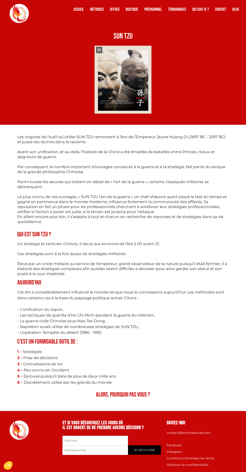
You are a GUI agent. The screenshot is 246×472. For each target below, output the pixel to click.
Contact (220, 9)
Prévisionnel (153, 9)
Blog (235, 9)
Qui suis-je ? (200, 9)
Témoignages (177, 9)
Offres (115, 9)
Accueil (79, 9)
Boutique (132, 9)
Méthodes (97, 9)
